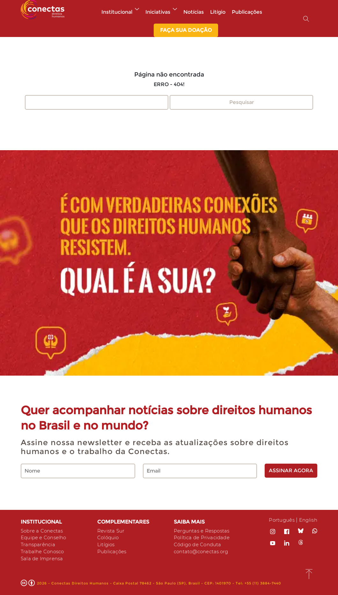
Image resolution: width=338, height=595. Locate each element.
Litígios (106, 543)
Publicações (247, 12)
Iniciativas (161, 12)
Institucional (120, 12)
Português (279, 520)
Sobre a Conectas (43, 531)
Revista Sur (111, 531)
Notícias (193, 12)
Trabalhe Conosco (44, 550)
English (307, 520)
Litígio (217, 12)
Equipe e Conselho (45, 537)
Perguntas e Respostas (204, 531)
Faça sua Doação (186, 30)
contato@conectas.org (203, 550)
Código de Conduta (199, 543)
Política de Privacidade (203, 537)
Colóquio (109, 537)
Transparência (39, 543)
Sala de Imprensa (43, 556)
